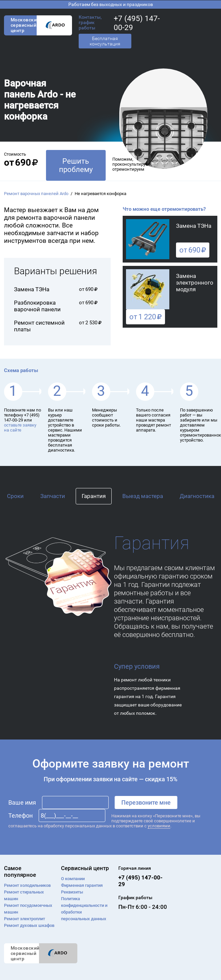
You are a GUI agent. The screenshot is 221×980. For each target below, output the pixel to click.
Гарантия (94, 496)
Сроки (15, 496)
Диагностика (197, 496)
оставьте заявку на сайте (20, 428)
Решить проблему (76, 165)
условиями (159, 825)
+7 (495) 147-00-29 (137, 23)
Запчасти (52, 496)
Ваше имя (22, 802)
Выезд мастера (142, 496)
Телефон (20, 815)
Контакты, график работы (90, 22)
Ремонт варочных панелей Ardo (36, 193)
